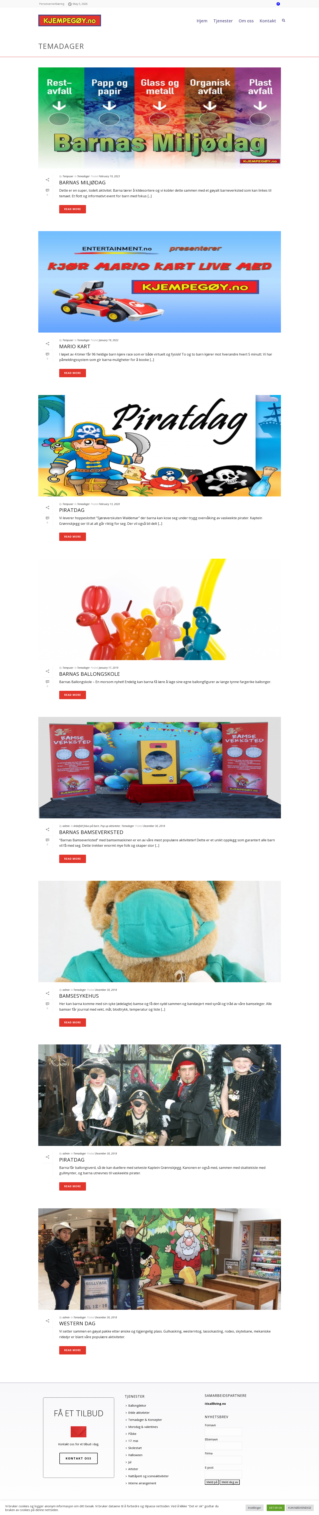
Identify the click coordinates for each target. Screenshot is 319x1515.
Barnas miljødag (82, 182)
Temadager (83, 176)
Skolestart (134, 1448)
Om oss (246, 21)
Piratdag (72, 509)
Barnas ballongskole (89, 673)
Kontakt (268, 21)
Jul (128, 1462)
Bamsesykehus (79, 995)
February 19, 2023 (109, 176)
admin (66, 826)
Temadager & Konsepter (144, 1420)
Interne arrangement (141, 1483)
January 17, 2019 (108, 668)
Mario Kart (75, 346)
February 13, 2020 (109, 504)
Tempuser (68, 176)
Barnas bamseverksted (91, 832)
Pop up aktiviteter (110, 826)
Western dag (77, 1323)
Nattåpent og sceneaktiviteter (147, 1476)
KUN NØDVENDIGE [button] (299, 1508)
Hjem (202, 21)
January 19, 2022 (108, 340)
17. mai (132, 1441)
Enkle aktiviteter (138, 1413)
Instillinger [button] (254, 1508)
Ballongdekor (136, 1405)
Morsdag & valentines (142, 1427)
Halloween (134, 1455)
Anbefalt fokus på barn (86, 826)
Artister (132, 1469)
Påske (131, 1434)
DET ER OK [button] (275, 1508)
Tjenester (223, 21)
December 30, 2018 (154, 826)
